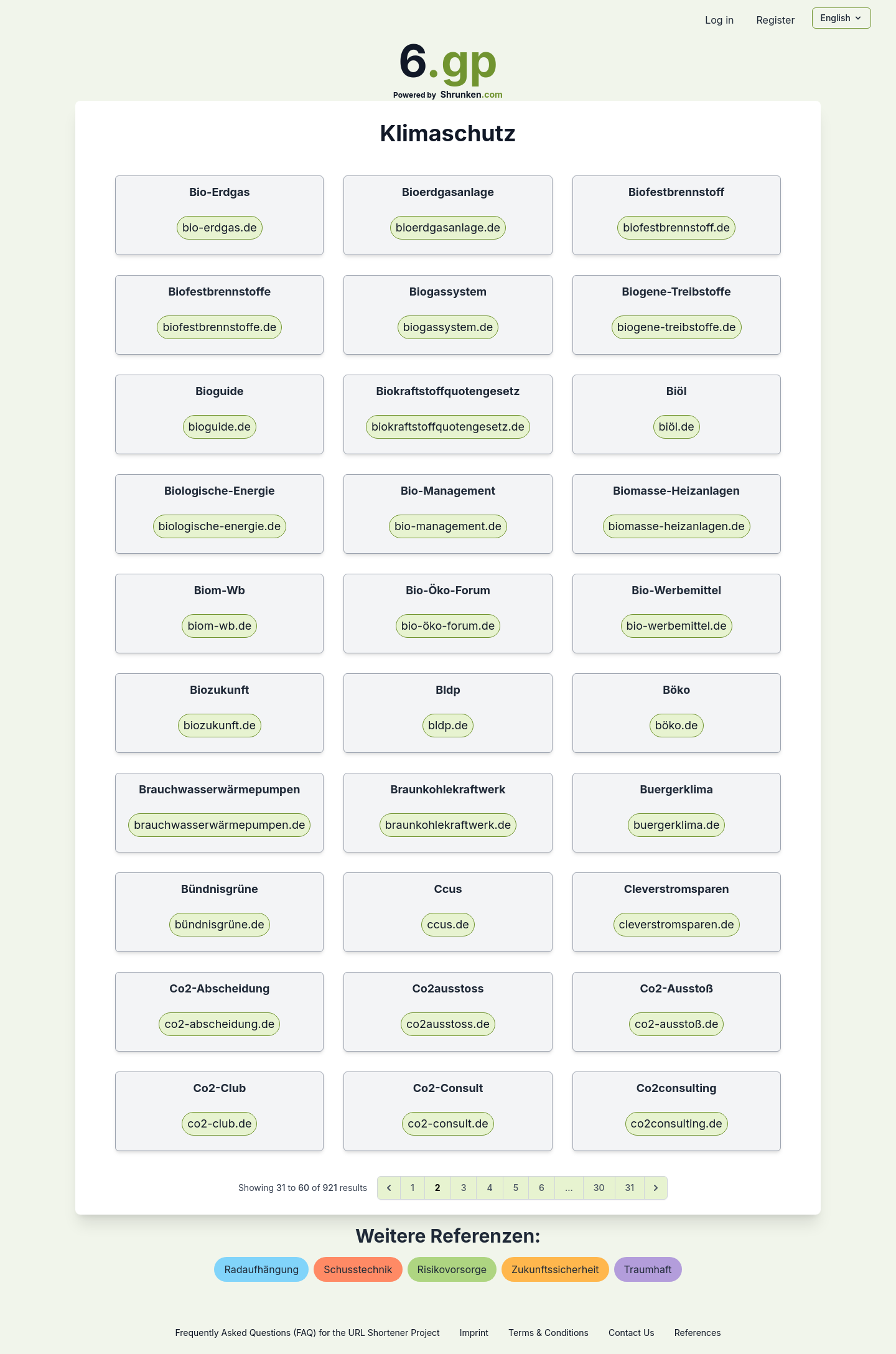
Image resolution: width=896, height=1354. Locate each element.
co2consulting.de (676, 1123)
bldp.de (448, 725)
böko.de (676, 725)
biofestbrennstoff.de (676, 227)
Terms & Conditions (548, 1332)
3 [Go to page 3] (464, 1187)
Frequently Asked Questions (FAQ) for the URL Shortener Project (307, 1332)
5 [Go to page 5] (515, 1187)
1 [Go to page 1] (412, 1187)
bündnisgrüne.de (219, 924)
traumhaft (648, 1269)
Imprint (474, 1332)
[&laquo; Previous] (389, 1188)
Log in (719, 20)
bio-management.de (448, 526)
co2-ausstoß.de (676, 1023)
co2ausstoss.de (448, 1023)
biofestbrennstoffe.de (219, 327)
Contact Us (632, 1332)
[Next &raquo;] (656, 1188)
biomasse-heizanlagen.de (677, 526)
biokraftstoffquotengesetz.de (448, 426)
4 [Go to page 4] (489, 1187)
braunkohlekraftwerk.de (448, 824)
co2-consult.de (448, 1123)
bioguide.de (220, 426)
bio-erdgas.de (219, 227)
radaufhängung (261, 1269)
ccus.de (448, 924)
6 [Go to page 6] (541, 1187)
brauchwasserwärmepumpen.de (219, 824)
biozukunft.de (220, 725)
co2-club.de (219, 1123)
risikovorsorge (452, 1269)
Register (775, 20)
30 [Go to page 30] (599, 1187)
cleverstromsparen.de (676, 924)
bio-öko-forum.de (448, 625)
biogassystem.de (448, 327)
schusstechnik (358, 1269)
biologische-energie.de (220, 526)
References (697, 1332)
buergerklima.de (676, 824)
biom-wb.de (219, 625)
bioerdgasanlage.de (448, 227)
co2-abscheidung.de (219, 1023)
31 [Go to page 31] (630, 1187)
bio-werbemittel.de (677, 625)
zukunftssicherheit (555, 1269)
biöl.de (676, 426)
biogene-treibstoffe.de (676, 327)
